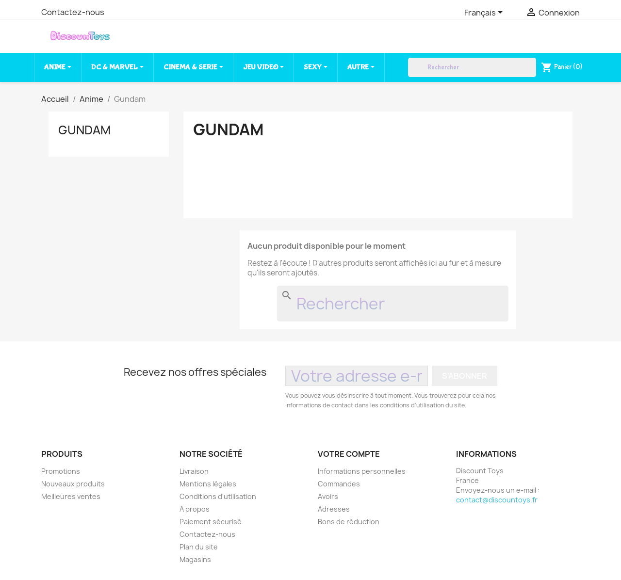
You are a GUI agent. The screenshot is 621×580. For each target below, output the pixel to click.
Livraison (194, 471)
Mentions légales (208, 483)
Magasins (195, 559)
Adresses (334, 509)
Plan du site (199, 546)
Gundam (84, 130)
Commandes (339, 483)
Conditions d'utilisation (218, 496)
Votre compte (349, 454)
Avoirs (328, 496)
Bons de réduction (348, 521)
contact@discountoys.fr (497, 499)
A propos (195, 509)
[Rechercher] (472, 67)
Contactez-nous (72, 12)
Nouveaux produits (73, 483)
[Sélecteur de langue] (485, 13)
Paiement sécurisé (211, 521)
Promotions (60, 471)
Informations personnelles (362, 471)
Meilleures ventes (70, 496)
